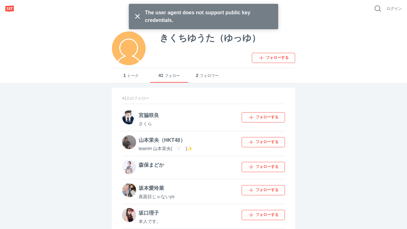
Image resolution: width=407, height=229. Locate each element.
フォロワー (207, 75)
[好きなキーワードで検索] (378, 8)
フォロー (169, 75)
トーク (131, 75)
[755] (9, 8)
